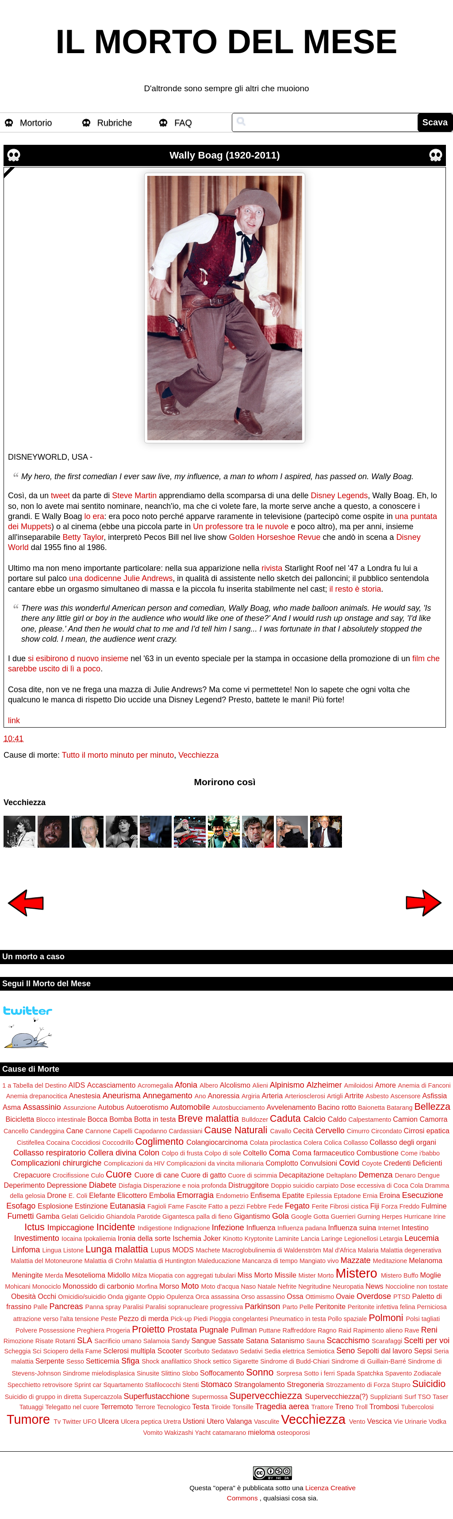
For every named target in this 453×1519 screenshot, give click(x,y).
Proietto (148, 1329)
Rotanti (65, 1341)
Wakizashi (179, 1432)
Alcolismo (235, 1085)
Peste (109, 1318)
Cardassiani (186, 1131)
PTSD (401, 1296)
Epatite (293, 1195)
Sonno (259, 1372)
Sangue (204, 1341)
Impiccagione (70, 1227)
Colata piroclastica (276, 1142)
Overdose (374, 1296)
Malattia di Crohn (108, 1260)
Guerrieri (343, 1216)
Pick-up (181, 1318)
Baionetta (371, 1107)
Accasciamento (111, 1085)
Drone (56, 1195)
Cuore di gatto (203, 1175)
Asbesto (377, 1096)
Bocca (97, 1119)
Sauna (316, 1341)
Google (301, 1216)
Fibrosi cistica (349, 1206)
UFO (89, 1421)
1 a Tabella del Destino (34, 1085)
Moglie (430, 1275)
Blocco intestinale (61, 1119)
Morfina (146, 1286)
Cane (75, 1131)
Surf (410, 1396)
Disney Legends (339, 495)
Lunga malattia (116, 1249)
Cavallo (280, 1131)
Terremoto (117, 1406)
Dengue (429, 1175)
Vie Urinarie (410, 1421)
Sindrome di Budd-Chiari (295, 1361)
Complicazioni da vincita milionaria (215, 1163)
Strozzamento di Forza (358, 1384)
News (374, 1286)
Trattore (322, 1406)
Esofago (20, 1205)
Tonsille (242, 1406)
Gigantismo (252, 1216)
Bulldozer (255, 1119)
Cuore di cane (156, 1175)
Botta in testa (155, 1119)
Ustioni (193, 1421)
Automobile (190, 1107)
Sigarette (246, 1361)
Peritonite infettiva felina (381, 1306)
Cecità (303, 1131)
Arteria (272, 1096)
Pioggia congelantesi (238, 1318)
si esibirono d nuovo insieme (78, 658)
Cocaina (58, 1142)
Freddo (409, 1206)
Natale (266, 1286)
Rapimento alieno (378, 1330)
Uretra (172, 1421)
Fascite (196, 1206)
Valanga (239, 1421)
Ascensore (406, 1096)
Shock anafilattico (167, 1361)
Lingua (51, 1250)
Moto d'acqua (220, 1286)
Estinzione (91, 1206)
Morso (169, 1286)
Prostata (182, 1329)
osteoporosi (293, 1432)
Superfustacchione (157, 1396)
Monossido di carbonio (98, 1286)
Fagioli (156, 1206)
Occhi (47, 1296)
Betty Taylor (83, 537)
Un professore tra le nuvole (240, 526)
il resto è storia (355, 589)
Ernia (370, 1195)
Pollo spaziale (347, 1318)
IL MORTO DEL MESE (227, 41)
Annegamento (167, 1095)
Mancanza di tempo (270, 1260)
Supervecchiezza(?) (336, 1396)
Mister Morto (316, 1275)
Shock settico (212, 1361)
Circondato (386, 1131)
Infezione (228, 1227)
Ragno (327, 1330)
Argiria (251, 1096)
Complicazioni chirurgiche (56, 1163)
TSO (424, 1396)
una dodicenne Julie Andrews (121, 578)
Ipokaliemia (100, 1238)
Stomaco (216, 1384)
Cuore (119, 1174)
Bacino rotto (337, 1107)
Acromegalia (155, 1085)
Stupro (401, 1384)
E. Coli (78, 1195)
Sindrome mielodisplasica (99, 1373)
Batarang (399, 1107)
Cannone (98, 1131)
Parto (289, 1306)
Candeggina (47, 1131)
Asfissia (434, 1096)
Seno (345, 1350)
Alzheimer (324, 1085)
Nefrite (287, 1286)
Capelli (122, 1131)
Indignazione (192, 1228)
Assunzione (79, 1107)
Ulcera (108, 1421)
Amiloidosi (358, 1085)
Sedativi (251, 1351)
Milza (139, 1275)
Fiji (375, 1206)
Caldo (337, 1119)
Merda (54, 1275)
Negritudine (314, 1286)
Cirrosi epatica (426, 1131)
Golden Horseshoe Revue (274, 537)
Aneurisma (122, 1095)
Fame (176, 1206)
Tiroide (220, 1406)
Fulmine (434, 1206)
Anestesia (84, 1096)
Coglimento (159, 1141)
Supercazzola (102, 1396)
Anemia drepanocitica (36, 1096)
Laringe (331, 1238)
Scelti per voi (426, 1340)
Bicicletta (19, 1119)
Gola (280, 1216)
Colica (333, 1142)
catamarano (229, 1432)
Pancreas (66, 1306)
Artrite (354, 1096)
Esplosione (55, 1206)
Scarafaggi (387, 1341)
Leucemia (421, 1238)
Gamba (47, 1216)
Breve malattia (208, 1118)
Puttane (270, 1330)
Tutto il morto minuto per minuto (118, 755)
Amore (385, 1085)
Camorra (434, 1119)
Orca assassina (217, 1296)
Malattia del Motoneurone (46, 1260)
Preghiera (90, 1330)
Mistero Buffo (399, 1275)
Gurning (368, 1216)
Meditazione (390, 1260)
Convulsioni (318, 1163)
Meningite (27, 1275)
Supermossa (210, 1396)
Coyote (372, 1163)
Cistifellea (30, 1142)
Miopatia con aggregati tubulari (192, 1275)
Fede (276, 1206)
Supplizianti (386, 1396)
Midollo (118, 1275)
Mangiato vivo (319, 1260)
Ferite (320, 1206)
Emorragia (195, 1195)
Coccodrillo (118, 1142)
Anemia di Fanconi (424, 1085)
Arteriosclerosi (305, 1096)
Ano (200, 1096)
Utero (215, 1421)
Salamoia (156, 1341)
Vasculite (266, 1421)
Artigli (335, 1096)
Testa (200, 1406)
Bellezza (432, 1106)
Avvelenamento (291, 1107)
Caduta (285, 1118)
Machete (208, 1250)
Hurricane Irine (424, 1216)
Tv (57, 1421)
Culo (97, 1175)
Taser (440, 1396)
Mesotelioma (85, 1275)
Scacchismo (347, 1340)
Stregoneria (305, 1384)
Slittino (170, 1373)
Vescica (379, 1421)
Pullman (244, 1330)
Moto (190, 1286)
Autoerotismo (147, 1107)
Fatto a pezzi (226, 1206)
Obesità (23, 1296)
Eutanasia (127, 1205)
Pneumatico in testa (298, 1318)
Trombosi (384, 1406)
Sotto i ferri (319, 1373)
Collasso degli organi (403, 1142)
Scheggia (17, 1351)
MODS (183, 1250)
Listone (73, 1250)
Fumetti (20, 1216)
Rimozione (19, 1341)
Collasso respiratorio (49, 1152)
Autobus (111, 1107)
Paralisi (133, 1306)
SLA (84, 1340)
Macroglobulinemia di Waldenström (271, 1250)
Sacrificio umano (117, 1341)
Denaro (405, 1175)
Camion (405, 1119)
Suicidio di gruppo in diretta (43, 1396)
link (14, 720)
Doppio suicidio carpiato (304, 1185)
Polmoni (386, 1317)
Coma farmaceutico (323, 1153)
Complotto (281, 1163)
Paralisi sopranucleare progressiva (194, 1306)
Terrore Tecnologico (162, 1406)
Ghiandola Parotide (133, 1216)
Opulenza (180, 1296)
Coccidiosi (85, 1142)
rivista (271, 568)
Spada (346, 1373)
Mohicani (18, 1286)
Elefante (102, 1195)
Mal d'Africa (339, 1250)
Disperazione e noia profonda (184, 1185)
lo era (94, 516)
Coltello (255, 1153)
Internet (389, 1228)
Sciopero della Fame (72, 1351)
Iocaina (71, 1238)
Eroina (389, 1195)
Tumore (28, 1419)
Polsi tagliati (423, 1318)
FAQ (183, 123)
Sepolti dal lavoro (384, 1351)
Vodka (437, 1421)
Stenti (191, 1384)
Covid (349, 1163)
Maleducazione (218, 1260)
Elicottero (132, 1195)
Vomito (153, 1432)
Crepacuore (32, 1175)
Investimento (36, 1238)
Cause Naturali (236, 1129)
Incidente (115, 1226)
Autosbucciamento (238, 1107)
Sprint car (88, 1384)
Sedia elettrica (285, 1351)
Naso (248, 1286)
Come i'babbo (420, 1153)
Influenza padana (301, 1228)
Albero (209, 1085)
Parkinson (262, 1306)
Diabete (102, 1185)
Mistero (356, 1273)
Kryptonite (258, 1238)
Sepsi (423, 1351)
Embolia (162, 1195)
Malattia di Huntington (165, 1260)
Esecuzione (422, 1195)
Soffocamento (222, 1373)
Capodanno (150, 1131)
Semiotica (320, 1351)
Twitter (71, 1421)
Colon (148, 1152)
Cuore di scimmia (252, 1175)
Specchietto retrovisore (40, 1384)
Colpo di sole (222, 1153)
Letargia (391, 1238)
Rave (411, 1330)
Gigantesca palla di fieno (197, 1216)
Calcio (314, 1119)
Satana (257, 1341)
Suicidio (429, 1383)
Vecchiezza (198, 755)
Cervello (330, 1130)
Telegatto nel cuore (72, 1406)
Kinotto (233, 1238)
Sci (37, 1351)
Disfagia (130, 1185)
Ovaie (345, 1296)
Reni (429, 1329)
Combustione (378, 1153)
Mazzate (356, 1260)
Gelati (69, 1216)
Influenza (261, 1228)
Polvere (26, 1330)
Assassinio (42, 1107)
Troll (362, 1406)
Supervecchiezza (265, 1395)
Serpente (50, 1361)
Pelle (306, 1306)
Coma (279, 1152)
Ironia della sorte (144, 1238)
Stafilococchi (163, 1384)
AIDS (77, 1085)
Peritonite (330, 1306)
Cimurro (358, 1131)
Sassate (231, 1341)
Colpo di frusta (182, 1153)
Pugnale (214, 1329)
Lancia (310, 1238)
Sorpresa (289, 1373)
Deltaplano (341, 1175)
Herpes (392, 1216)
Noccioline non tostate (416, 1286)
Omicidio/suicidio (82, 1296)
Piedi (200, 1318)
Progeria (118, 1330)
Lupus (160, 1250)
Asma (12, 1107)
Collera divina (112, 1152)
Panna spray (103, 1306)
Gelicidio (92, 1216)
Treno (344, 1406)
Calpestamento (370, 1119)
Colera (312, 1142)
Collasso (355, 1142)
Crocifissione (71, 1175)
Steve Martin (134, 495)
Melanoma (425, 1260)
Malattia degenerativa (410, 1250)
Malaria (368, 1250)
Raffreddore (299, 1330)
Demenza (375, 1174)
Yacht (203, 1432)
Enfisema (265, 1195)
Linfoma (26, 1249)
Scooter (169, 1351)
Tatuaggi (31, 1406)
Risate (44, 1341)
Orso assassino (263, 1296)
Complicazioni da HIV (134, 1163)
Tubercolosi (417, 1406)
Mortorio (36, 123)
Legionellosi (361, 1238)
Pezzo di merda (143, 1318)
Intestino (415, 1228)
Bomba (120, 1119)
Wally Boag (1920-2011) (224, 155)
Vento (357, 1421)
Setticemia (102, 1361)
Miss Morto (255, 1275)
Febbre (256, 1206)
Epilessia (319, 1195)
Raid (345, 1330)
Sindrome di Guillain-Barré (368, 1361)
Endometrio (232, 1195)
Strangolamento (259, 1384)
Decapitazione (301, 1175)
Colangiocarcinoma (217, 1142)
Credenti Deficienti (413, 1163)
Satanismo (287, 1341)
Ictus (34, 1226)
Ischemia (187, 1238)
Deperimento (24, 1185)
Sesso (75, 1361)
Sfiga (130, 1360)
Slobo (190, 1373)
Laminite (287, 1238)
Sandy (181, 1341)
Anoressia (223, 1096)
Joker (212, 1238)
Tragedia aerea (282, 1406)
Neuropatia (348, 1286)
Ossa (295, 1296)
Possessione (57, 1330)
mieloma (261, 1432)
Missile (285, 1275)
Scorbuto (197, 1351)
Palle (41, 1306)
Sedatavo (224, 1351)
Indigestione (155, 1228)
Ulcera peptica (141, 1421)
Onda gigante (126, 1296)
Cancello (16, 1131)
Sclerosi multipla (129, 1351)
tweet (60, 495)
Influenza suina (352, 1228)
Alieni (260, 1085)
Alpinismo (287, 1085)
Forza (389, 1206)
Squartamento (123, 1384)
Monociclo (46, 1286)
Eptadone (347, 1195)
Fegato (297, 1205)
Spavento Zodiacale (413, 1373)
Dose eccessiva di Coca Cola (381, 1185)
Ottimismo (319, 1296)
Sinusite (148, 1373)
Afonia (186, 1085)
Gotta (321, 1216)
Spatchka (370, 1373)
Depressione (67, 1185)
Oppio (156, 1296)
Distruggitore (248, 1185)
